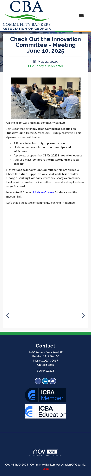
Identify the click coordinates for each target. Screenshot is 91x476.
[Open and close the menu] (69, 15)
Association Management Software (45, 453)
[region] (83, 316)
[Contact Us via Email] (52, 381)
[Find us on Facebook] (38, 381)
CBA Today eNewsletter (45, 66)
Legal (46, 468)
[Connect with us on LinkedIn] (45, 381)
